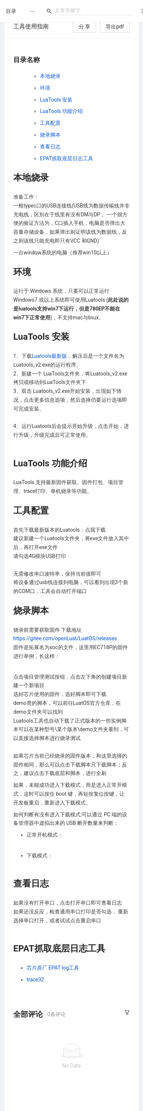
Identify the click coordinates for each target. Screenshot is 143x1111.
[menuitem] (32, 11)
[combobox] (93, 10)
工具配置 (50, 123)
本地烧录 (50, 76)
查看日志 (50, 147)
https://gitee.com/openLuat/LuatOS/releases (65, 638)
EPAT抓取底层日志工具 (66, 158)
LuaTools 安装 (56, 100)
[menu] (32, 11)
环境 (45, 88)
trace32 (35, 980)
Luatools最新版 (49, 356)
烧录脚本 (50, 135)
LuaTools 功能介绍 (61, 111)
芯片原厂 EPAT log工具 (53, 968)
